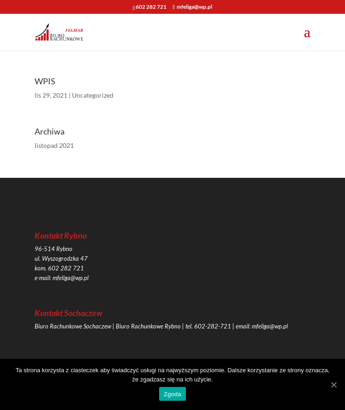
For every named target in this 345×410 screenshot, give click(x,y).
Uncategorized (92, 95)
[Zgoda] (333, 384)
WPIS (45, 81)
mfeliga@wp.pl (71, 277)
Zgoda (172, 394)
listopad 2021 (54, 145)
